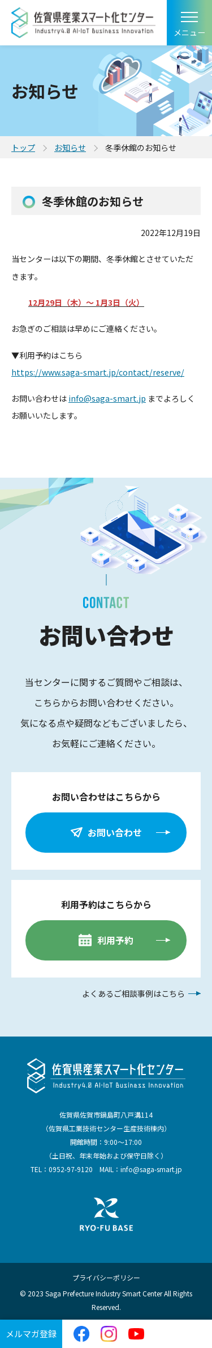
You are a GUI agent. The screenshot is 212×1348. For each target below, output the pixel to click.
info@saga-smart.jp (151, 1169)
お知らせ (70, 147)
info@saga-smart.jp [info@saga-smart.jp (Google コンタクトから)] (107, 398)
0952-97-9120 (71, 1169)
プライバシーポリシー (106, 1277)
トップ (23, 147)
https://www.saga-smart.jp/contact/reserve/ (97, 372)
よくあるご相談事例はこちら (133, 993)
